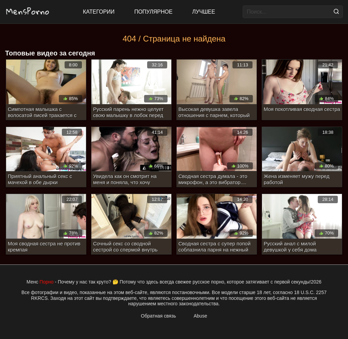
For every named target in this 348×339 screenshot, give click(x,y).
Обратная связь (158, 316)
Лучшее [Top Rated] (203, 12)
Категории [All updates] (99, 12)
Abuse (200, 316)
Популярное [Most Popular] (153, 12)
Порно (46, 282)
